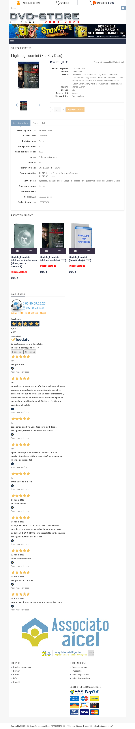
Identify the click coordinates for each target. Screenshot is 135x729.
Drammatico (77, 71)
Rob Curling (83, 77)
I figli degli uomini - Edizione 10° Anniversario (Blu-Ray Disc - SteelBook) (24, 262)
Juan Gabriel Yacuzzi (91, 74)
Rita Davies (82, 80)
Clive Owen (76, 74)
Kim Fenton (107, 80)
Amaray (42, 186)
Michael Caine (107, 74)
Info (15, 678)
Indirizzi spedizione (80, 674)
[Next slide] (39, 105)
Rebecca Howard (114, 83)
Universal (43, 135)
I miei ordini (77, 671)
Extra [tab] (44, 123)
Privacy (16, 671)
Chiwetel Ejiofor (96, 77)
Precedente (17, 351)
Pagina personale (79, 667)
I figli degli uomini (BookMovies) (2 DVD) (80, 259)
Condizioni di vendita (22, 667)
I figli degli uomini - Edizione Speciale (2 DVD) (53, 259)
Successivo (30, 351)
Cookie (16, 674)
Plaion (41, 141)
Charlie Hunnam (95, 80)
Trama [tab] (35, 123)
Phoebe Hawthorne (98, 83)
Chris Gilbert (84, 83)
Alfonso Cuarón (78, 86)
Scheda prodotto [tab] (20, 123)
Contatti (16, 682)
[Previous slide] (17, 105)
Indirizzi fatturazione (81, 678)
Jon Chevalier (109, 77)
